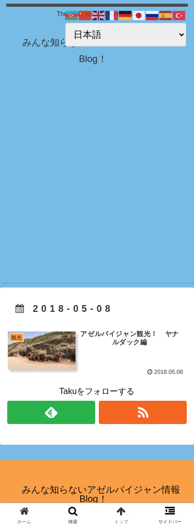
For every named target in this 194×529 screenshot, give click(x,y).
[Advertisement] (97, 185)
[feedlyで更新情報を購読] (51, 412)
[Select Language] (125, 35)
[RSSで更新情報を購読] (143, 412)
